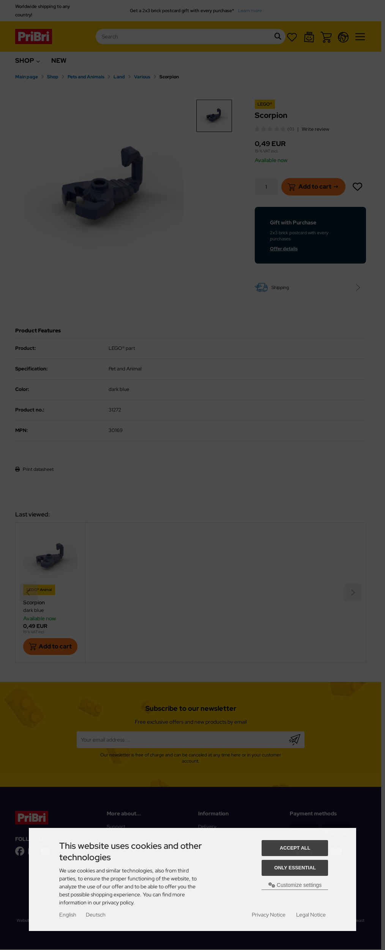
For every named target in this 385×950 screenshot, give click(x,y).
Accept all (295, 848)
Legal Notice (311, 914)
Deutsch (96, 914)
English (67, 914)
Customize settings (295, 885)
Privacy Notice (269, 914)
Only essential (295, 868)
